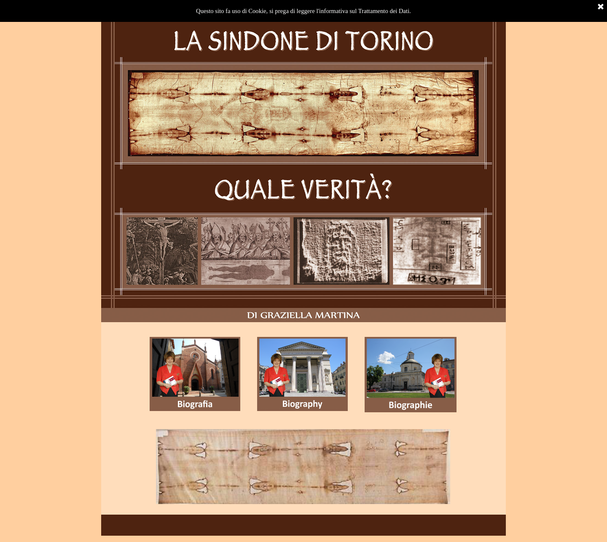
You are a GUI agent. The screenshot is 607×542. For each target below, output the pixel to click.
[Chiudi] (600, 7)
